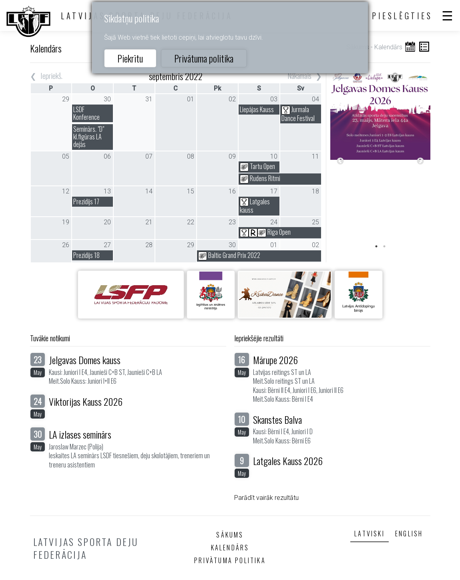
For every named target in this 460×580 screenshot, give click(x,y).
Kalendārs (230, 547)
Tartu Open (257, 166)
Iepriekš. (51, 75)
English (409, 533)
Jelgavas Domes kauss (85, 359)
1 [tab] (376, 246)
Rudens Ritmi (260, 178)
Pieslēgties (402, 16)
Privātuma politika (203, 58)
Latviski (369, 533)
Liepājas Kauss (257, 109)
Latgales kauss (255, 206)
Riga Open (265, 232)
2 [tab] (384, 246)
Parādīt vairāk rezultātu (266, 497)
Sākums (229, 535)
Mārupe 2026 (275, 359)
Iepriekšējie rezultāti (258, 337)
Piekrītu (130, 58)
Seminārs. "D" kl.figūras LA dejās (88, 136)
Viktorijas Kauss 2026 (86, 401)
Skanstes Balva (277, 419)
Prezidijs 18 (86, 255)
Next (420, 161)
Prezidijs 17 (86, 201)
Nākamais (299, 75)
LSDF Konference (86, 113)
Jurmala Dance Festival (298, 114)
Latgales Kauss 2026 (288, 460)
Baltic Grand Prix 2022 (229, 255)
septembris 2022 (176, 76)
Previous (340, 161)
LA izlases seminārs (80, 434)
